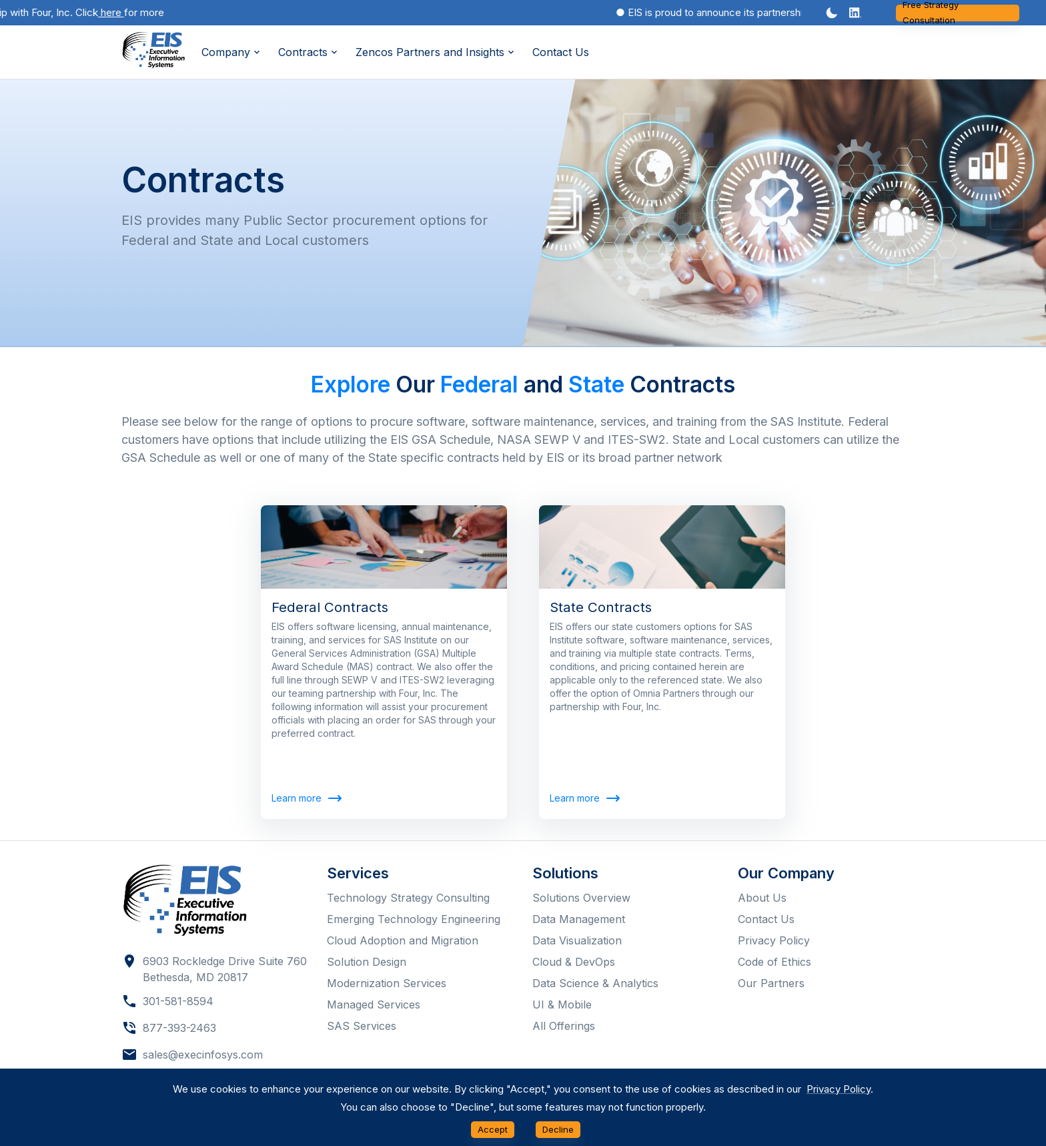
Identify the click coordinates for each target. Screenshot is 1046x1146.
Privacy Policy (774, 940)
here (116, 12)
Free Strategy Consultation (957, 13)
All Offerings (563, 1026)
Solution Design (366, 961)
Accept (492, 1129)
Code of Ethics (774, 961)
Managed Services (373, 1004)
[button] (855, 12)
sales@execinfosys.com (203, 1054)
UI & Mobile (562, 1004)
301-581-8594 (178, 1001)
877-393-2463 (179, 1028)
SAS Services (361, 1026)
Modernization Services (386, 983)
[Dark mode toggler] (832, 12)
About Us (762, 897)
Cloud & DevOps (573, 961)
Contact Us (560, 52)
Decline (558, 1129)
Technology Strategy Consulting (408, 897)
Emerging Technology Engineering (413, 919)
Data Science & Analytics (595, 983)
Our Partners (771, 983)
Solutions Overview (581, 897)
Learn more (306, 799)
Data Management (578, 919)
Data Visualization (577, 940)
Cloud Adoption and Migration (402, 940)
